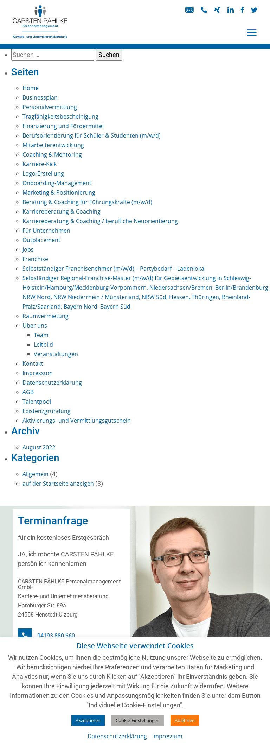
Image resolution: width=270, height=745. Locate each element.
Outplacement (41, 240)
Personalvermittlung (49, 107)
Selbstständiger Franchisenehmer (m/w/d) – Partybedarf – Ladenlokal (114, 268)
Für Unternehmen (46, 230)
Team (41, 335)
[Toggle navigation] (251, 32)
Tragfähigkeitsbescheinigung (60, 116)
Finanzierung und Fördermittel (63, 126)
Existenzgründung (46, 411)
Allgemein (35, 474)
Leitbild (43, 344)
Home (30, 88)
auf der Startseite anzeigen (58, 483)
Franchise (35, 259)
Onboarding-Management (56, 183)
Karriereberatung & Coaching (61, 211)
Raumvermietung (45, 316)
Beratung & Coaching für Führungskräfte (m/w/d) (87, 202)
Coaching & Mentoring (52, 154)
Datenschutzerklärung (52, 382)
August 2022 (38, 447)
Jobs (28, 249)
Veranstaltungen (56, 354)
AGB (28, 392)
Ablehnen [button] (185, 720)
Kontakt (32, 363)
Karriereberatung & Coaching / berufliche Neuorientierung (100, 221)
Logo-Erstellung (43, 173)
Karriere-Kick (39, 164)
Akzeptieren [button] (88, 720)
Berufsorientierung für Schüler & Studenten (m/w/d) (91, 135)
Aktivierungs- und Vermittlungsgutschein (76, 420)
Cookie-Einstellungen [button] (138, 720)
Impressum (37, 373)
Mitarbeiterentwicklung (53, 145)
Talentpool (36, 401)
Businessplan (40, 97)
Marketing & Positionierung (58, 192)
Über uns (34, 325)
